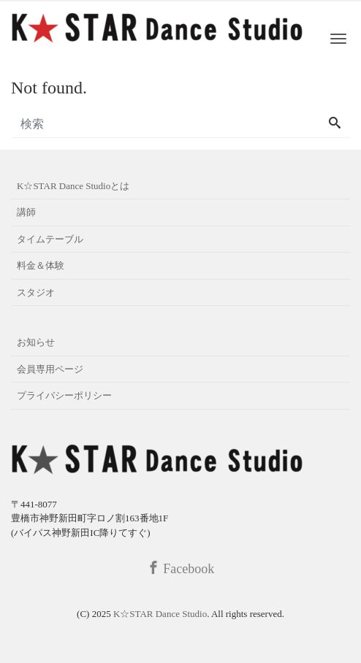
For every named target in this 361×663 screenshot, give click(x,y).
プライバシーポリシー (64, 395)
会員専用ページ (50, 369)
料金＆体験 (40, 265)
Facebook (180, 568)
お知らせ (36, 342)
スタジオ (36, 292)
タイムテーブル (50, 239)
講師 (26, 212)
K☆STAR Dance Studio (160, 613)
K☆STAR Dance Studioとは (73, 185)
